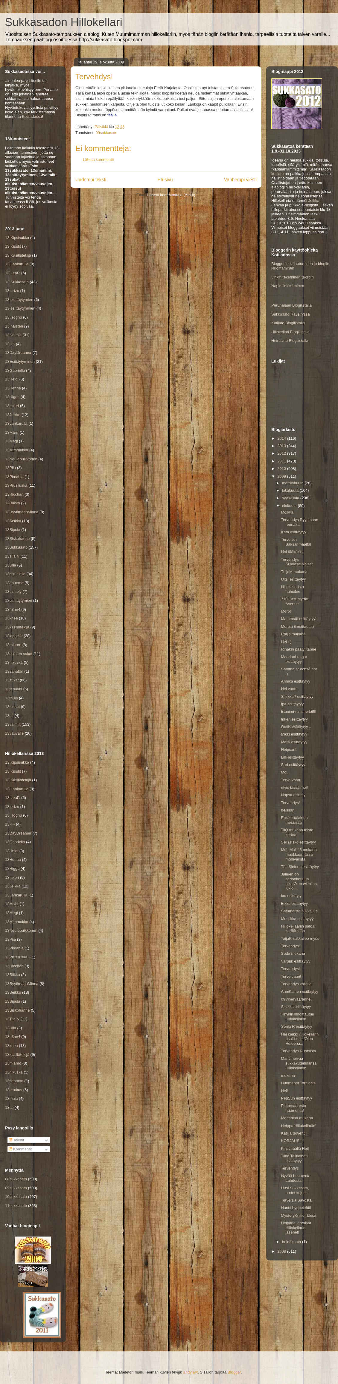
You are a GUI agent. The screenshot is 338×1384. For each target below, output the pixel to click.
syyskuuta (291, 498)
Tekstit (16, 1140)
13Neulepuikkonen (21, 459)
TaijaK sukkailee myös (300, 938)
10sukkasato (16, 1196)
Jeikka (313, 200)
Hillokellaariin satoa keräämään (297, 928)
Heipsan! (288, 749)
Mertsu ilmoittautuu (297, 626)
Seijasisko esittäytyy (298, 842)
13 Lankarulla (16, 264)
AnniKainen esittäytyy (299, 991)
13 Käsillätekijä (18, 255)
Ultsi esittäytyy (293, 579)
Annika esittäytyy (295, 681)
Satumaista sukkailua (299, 911)
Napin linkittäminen (287, 286)
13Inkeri (12, 406)
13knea (11, 618)
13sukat (12, 680)
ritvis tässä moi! (294, 787)
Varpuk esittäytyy (295, 961)
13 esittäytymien (19, 299)
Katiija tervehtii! (294, 1133)
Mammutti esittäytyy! (298, 618)
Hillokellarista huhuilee (292, 589)
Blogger (234, 1372)
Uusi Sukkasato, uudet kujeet (295, 1190)
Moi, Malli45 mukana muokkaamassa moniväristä (298, 854)
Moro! (286, 611)
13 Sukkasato (17, 282)
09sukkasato (106, 132)
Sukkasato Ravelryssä (290, 314)
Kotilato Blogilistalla (288, 323)
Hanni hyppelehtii (296, 1207)
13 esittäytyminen (20, 308)
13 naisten (14, 326)
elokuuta (290, 505)
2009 (282, 476)
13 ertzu (12, 290)
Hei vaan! (289, 688)
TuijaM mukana (294, 572)
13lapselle (14, 636)
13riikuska (14, 662)
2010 (282, 468)
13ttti (9, 715)
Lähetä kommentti (98, 159)
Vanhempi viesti (240, 179)
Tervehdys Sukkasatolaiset (297, 562)
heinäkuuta (292, 1242)
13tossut (12, 706)
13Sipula (12, 529)
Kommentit (20, 1149)
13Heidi (11, 379)
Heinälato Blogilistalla (289, 340)
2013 (282, 446)
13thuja (11, 698)
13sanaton (14, 671)
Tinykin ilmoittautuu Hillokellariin (297, 1016)
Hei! (284, 1090)
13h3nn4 (12, 609)
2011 (282, 461)
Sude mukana (293, 953)
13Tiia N (12, 556)
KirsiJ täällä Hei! (295, 1148)
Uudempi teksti (90, 179)
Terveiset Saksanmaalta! (296, 541)
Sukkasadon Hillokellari (63, 22)
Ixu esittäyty (291, 895)
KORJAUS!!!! (292, 1140)
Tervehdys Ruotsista (298, 1051)
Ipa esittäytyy (292, 704)
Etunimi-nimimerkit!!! (298, 711)
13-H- (10, 344)
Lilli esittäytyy (292, 757)
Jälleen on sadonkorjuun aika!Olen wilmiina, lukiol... (299, 881)
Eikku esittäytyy (294, 903)
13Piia (10, 467)
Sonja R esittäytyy (296, 1026)
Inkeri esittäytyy (294, 719)
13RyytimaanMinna (21, 512)
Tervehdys (290, 1168)
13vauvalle (14, 733)
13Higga (12, 397)
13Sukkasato (16, 547)
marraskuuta (293, 483)
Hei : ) (286, 642)
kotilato (277, 173)
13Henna (13, 388)
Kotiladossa (32, 116)
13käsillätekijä (17, 627)
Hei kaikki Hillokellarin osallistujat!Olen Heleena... (300, 1039)
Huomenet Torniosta (298, 1083)
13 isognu (13, 317)
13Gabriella (15, 370)
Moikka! (287, 512)
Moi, (284, 772)
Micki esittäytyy (294, 734)
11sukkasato (16, 1205)
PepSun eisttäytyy (296, 1098)
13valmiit (12, 724)
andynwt (190, 1372)
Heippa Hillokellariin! (298, 1125)
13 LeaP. (12, 273)
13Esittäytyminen (20, 361)
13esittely (13, 591)
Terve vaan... (292, 780)
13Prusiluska (16, 485)
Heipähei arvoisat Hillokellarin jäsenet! (296, 1227)
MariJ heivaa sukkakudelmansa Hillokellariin (298, 1063)
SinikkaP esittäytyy (297, 696)
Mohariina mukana (297, 1118)
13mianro (13, 644)
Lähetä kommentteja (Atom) (171, 195)
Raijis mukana (293, 634)
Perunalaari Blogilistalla (291, 305)
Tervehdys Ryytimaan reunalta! (299, 522)
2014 (282, 438)
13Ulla (10, 565)
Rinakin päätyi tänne (298, 649)
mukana (288, 1075)
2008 (282, 1251)
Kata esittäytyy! (294, 532)
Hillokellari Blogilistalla (290, 332)
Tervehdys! (290, 802)
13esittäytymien (18, 600)
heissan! (288, 810)
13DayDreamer (18, 352)
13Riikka (12, 503)
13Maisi (12, 432)
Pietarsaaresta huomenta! (293, 1108)
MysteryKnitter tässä (298, 1215)
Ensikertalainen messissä (294, 820)
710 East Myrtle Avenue (294, 601)
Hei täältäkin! (292, 551)
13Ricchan (14, 494)
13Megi (11, 441)
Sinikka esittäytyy (296, 1006)
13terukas (13, 689)
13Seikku (13, 521)
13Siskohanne (17, 538)
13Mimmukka (16, 450)
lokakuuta (291, 490)
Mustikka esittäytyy (297, 918)
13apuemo (14, 583)
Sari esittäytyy (293, 764)
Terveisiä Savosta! (297, 1200)
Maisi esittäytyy (294, 742)
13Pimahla (14, 476)
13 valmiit (13, 335)
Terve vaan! (291, 976)
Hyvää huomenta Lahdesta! (295, 1178)
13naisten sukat (18, 653)
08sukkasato (16, 1179)
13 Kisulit (13, 246)
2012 (282, 453)
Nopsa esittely (293, 795)
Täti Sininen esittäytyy (300, 866)
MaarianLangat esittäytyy (294, 659)
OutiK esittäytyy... (296, 726)
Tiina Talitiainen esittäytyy (294, 1158)
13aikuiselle (15, 574)
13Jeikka (12, 414)
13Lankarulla (16, 423)
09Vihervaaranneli (296, 999)
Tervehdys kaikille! (297, 984)
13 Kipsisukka (17, 237)
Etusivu (165, 179)
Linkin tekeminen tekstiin (292, 277)
